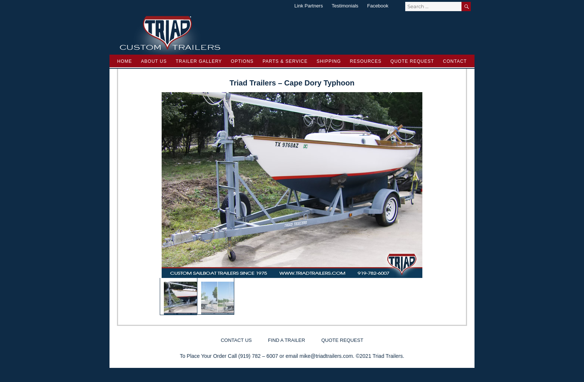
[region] (292, 203)
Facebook (377, 6)
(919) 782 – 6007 (258, 356)
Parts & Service (285, 61)
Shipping (329, 61)
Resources (365, 61)
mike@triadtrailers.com (326, 356)
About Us (154, 61)
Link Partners (308, 6)
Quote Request (412, 61)
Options (242, 61)
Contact (455, 61)
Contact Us (236, 340)
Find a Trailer (286, 340)
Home (124, 61)
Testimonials (345, 6)
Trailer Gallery (199, 61)
